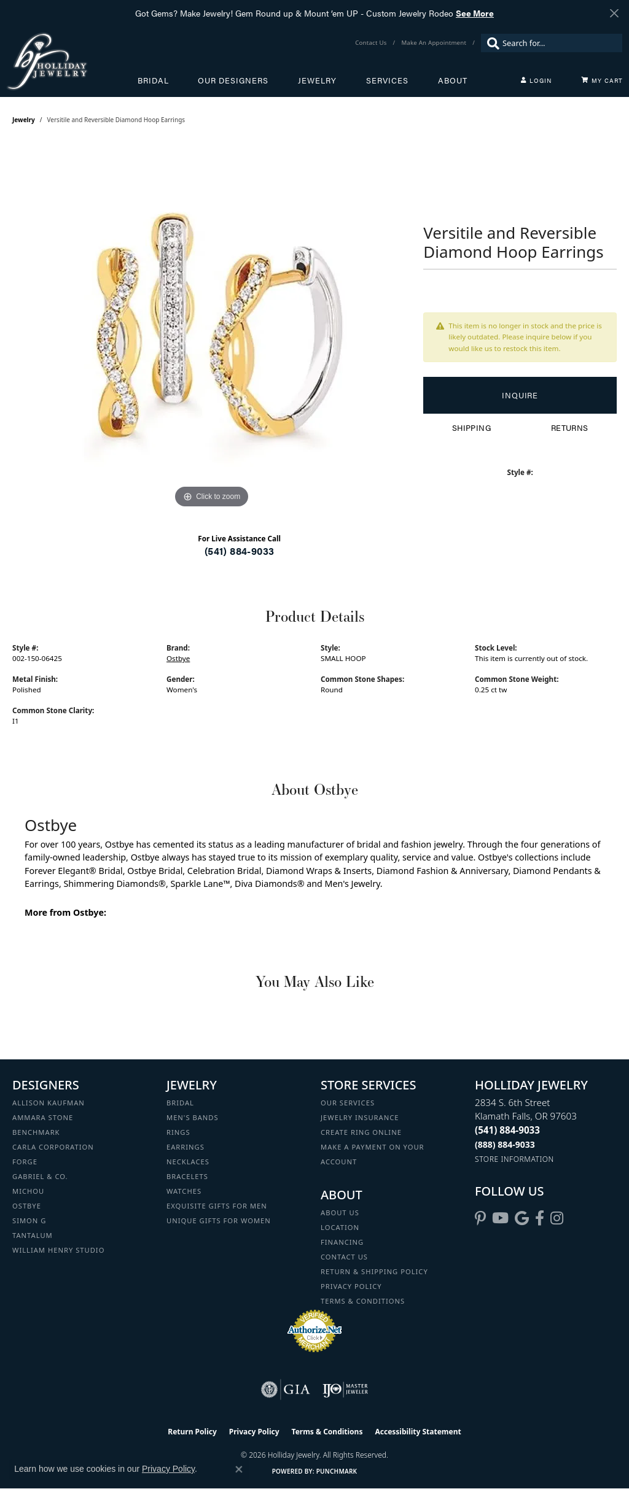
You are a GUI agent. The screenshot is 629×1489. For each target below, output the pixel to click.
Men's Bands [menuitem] (192, 1117)
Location (340, 1227)
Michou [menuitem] (28, 1191)
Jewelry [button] (317, 80)
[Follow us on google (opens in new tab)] (522, 1218)
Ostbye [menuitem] (26, 1205)
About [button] (452, 80)
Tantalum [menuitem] (32, 1235)
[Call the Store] (507, 1130)
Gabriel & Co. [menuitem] (40, 1176)
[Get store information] (514, 1159)
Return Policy (192, 1431)
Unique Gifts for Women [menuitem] (218, 1220)
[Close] (614, 13)
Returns (569, 427)
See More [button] (475, 13)
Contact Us (344, 1256)
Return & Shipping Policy (374, 1271)
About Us (340, 1212)
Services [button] (387, 80)
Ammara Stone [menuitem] (42, 1117)
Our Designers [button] (233, 80)
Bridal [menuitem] (180, 1102)
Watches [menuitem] (183, 1191)
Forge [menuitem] (24, 1161)
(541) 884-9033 (240, 551)
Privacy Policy (351, 1286)
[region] (212, 327)
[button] (536, 80)
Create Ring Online (361, 1132)
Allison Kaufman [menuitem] (48, 1102)
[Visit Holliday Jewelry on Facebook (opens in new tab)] (539, 1218)
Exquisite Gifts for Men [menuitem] (216, 1205)
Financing (342, 1242)
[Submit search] (490, 43)
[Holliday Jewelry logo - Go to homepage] (72, 61)
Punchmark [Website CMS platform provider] (336, 1471)
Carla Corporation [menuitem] (53, 1146)
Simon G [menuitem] (29, 1220)
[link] (372, 43)
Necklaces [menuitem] (187, 1161)
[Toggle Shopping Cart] (602, 80)
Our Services (348, 1102)
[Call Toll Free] (505, 1144)
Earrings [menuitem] (185, 1146)
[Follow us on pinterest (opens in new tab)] (480, 1218)
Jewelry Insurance (360, 1117)
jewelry (23, 119)
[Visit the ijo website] (345, 1389)
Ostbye (178, 658)
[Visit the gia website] (285, 1389)
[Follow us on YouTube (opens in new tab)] (500, 1218)
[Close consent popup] (239, 1469)
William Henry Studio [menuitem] (58, 1250)
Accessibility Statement (418, 1431)
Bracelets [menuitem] (187, 1176)
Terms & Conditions (363, 1300)
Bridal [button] (153, 80)
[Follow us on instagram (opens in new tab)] (556, 1218)
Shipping (471, 427)
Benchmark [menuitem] (36, 1132)
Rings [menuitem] (178, 1132)
